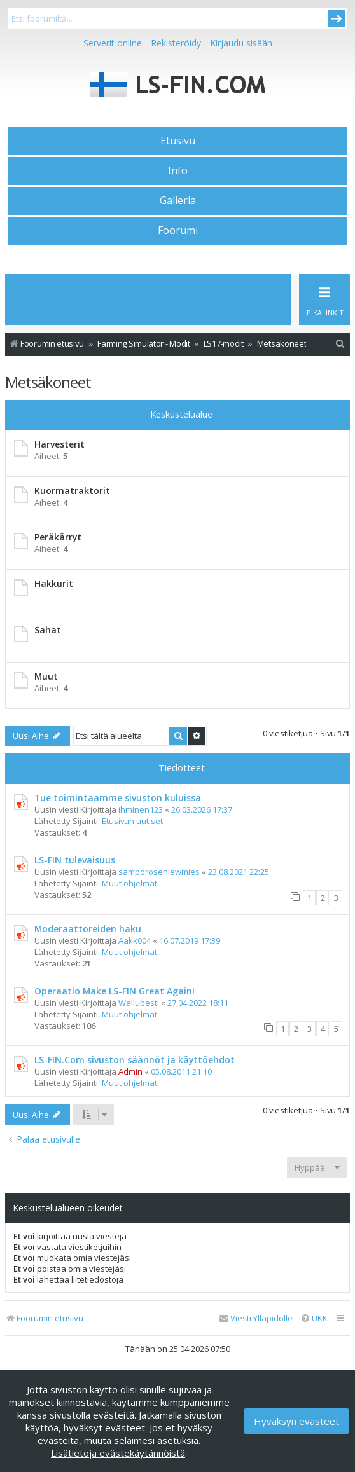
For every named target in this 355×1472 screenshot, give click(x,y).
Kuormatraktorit (72, 491)
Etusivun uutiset (132, 821)
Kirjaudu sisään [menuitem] (241, 43)
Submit (336, 18)
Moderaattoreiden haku (87, 929)
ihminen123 (140, 809)
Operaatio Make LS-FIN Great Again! (114, 991)
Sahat (47, 630)
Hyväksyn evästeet (296, 1421)
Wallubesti (138, 1002)
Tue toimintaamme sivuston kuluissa (117, 798)
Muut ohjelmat (129, 883)
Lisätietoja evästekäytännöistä (118, 1453)
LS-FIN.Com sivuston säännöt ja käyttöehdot (134, 1060)
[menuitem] (340, 343)
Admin (130, 1071)
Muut (46, 676)
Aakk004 (134, 940)
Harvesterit (59, 444)
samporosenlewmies (159, 871)
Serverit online (112, 43)
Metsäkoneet (48, 381)
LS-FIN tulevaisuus (74, 860)
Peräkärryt (57, 537)
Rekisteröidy (176, 43)
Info (178, 170)
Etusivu (177, 141)
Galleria (178, 200)
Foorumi (178, 230)
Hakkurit (53, 583)
